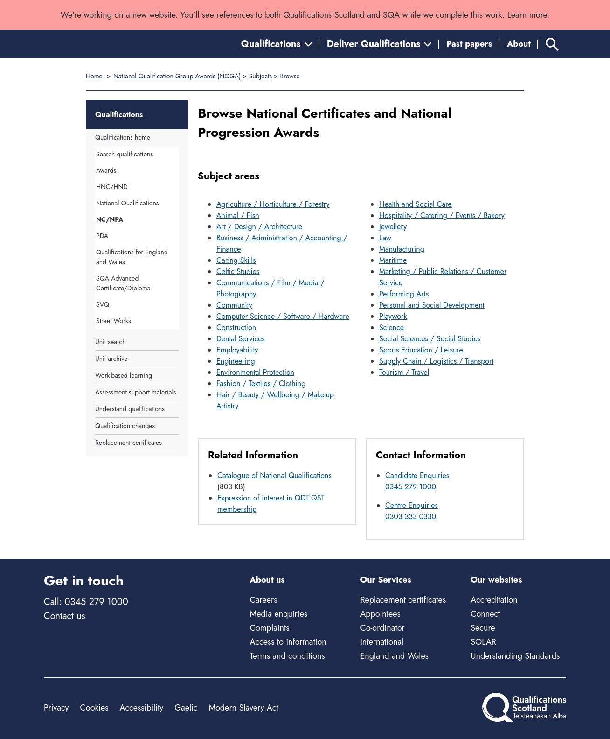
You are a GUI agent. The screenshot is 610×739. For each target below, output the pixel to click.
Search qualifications (124, 154)
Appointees (380, 614)
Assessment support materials (135, 392)
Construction (236, 327)
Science (391, 327)
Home (94, 76)
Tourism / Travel (404, 372)
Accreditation (494, 600)
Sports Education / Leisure (421, 350)
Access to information (288, 642)
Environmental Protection (255, 372)
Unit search (110, 341)
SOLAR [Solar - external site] (483, 642)
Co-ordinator (382, 628)
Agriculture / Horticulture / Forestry (273, 204)
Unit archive (111, 358)
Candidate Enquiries (417, 475)
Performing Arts (404, 294)
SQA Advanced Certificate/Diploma (123, 283)
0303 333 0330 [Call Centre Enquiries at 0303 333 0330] (410, 516)
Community (234, 305)
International (381, 642)
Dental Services (240, 338)
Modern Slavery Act (243, 708)
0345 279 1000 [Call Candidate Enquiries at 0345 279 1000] (410, 486)
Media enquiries (278, 614)
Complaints (270, 628)
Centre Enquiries (411, 505)
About (519, 44)
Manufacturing (401, 249)
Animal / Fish (237, 215)
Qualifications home (122, 137)
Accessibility (142, 708)
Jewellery (393, 226)
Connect (485, 614)
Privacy (56, 708)
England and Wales (394, 656)
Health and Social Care (415, 204)
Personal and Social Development (432, 305)
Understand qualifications (130, 409)
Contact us (64, 616)
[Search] (552, 44)
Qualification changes (125, 425)
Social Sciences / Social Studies (429, 338)
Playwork (393, 316)
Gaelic (185, 708)
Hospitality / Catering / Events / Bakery (442, 215)
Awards (106, 170)
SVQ (102, 304)
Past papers (469, 44)
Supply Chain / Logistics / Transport (436, 361)
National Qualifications (127, 203)
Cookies (94, 708)
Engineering (235, 361)
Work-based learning (123, 375)
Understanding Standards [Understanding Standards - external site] (515, 656)
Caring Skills (236, 260)
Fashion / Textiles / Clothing (260, 383)
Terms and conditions (287, 656)
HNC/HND (112, 186)
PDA (102, 235)
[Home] (86, 44)
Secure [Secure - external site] (483, 628)
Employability (237, 350)
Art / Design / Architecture (259, 226)
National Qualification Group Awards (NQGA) (177, 76)
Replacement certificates (128, 442)
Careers (263, 600)
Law (385, 237)
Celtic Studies (237, 271)
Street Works (113, 320)
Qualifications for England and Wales (132, 257)
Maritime (393, 260)
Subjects (260, 76)
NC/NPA (109, 219)
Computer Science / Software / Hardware (282, 316)
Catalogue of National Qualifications (274, 475)
